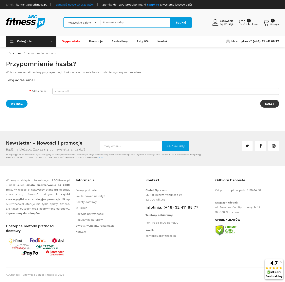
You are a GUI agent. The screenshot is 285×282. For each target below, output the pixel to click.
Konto (17, 53)
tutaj (100, 157)
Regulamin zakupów (89, 219)
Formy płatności (87, 190)
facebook (260, 146)
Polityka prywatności (90, 213)
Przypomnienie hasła (42, 53)
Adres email (39, 91)
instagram (273, 146)
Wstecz (17, 103)
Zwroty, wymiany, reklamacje (95, 225)
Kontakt (81, 231)
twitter (247, 146)
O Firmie (81, 207)
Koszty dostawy (86, 201)
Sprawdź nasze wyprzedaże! (75, 4)
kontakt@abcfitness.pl (160, 235)
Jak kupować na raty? (90, 196)
